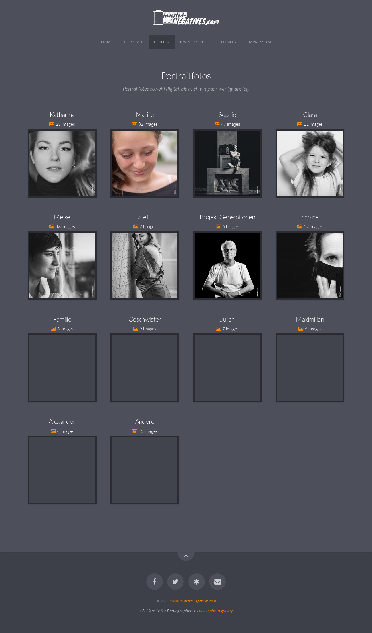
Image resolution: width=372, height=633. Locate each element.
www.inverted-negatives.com (193, 600)
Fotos (160, 42)
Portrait (133, 42)
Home (107, 42)
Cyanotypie (192, 42)
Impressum (259, 42)
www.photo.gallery (216, 611)
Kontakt (224, 42)
